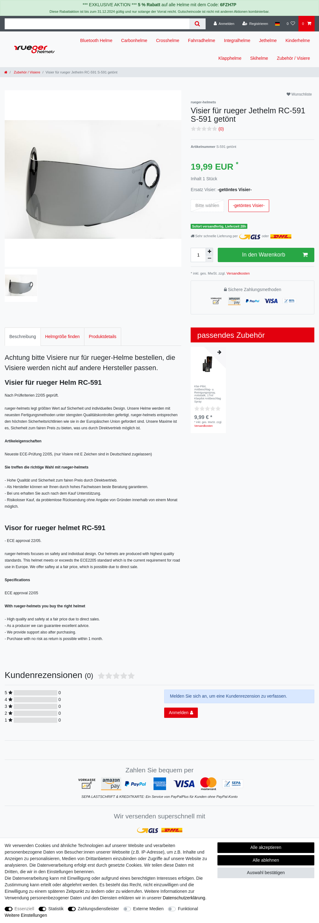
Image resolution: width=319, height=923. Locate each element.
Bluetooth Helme (96, 40)
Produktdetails (103, 336)
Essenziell (24, 908)
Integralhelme (237, 40)
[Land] (277, 23)
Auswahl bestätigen (266, 872)
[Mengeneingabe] (198, 255)
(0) (221, 128)
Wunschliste (299, 94)
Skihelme (259, 58)
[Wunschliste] (290, 23)
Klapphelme (229, 58)
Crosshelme (167, 40)
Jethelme (268, 40)
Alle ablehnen (266, 860)
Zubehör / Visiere (293, 58)
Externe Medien (148, 908)
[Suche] (197, 23)
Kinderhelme (297, 40)
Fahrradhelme (201, 40)
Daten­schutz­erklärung (184, 897)
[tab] (23, 336)
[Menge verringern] (209, 258)
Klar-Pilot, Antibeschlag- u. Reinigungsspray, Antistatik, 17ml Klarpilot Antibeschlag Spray (207, 394)
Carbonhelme (134, 40)
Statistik (56, 908)
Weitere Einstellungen (26, 915)
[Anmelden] (224, 23)
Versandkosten (238, 273)
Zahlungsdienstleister (98, 908)
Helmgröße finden (62, 336)
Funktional (188, 908)
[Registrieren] (255, 23)
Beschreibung (22, 336)
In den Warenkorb (274, 254)
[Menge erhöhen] (209, 251)
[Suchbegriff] (97, 23)
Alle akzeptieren (266, 847)
